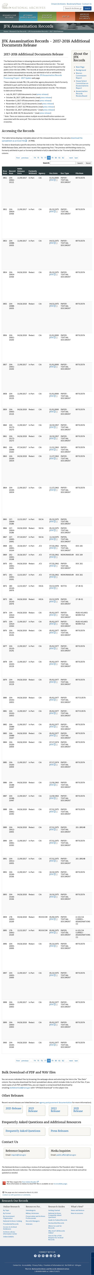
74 (35, 157)
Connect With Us (47, 1252)
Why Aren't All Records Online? (56, 1232)
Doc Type (65, 173)
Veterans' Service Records (28, 16)
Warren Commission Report (81, 75)
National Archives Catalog (12, 1221)
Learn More (72, 1270)
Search (87, 8)
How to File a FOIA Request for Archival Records (55, 1238)
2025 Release (13, 1108)
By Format (7, 1213)
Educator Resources (47, 16)
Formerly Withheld (33, 172)
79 (52, 157)
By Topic (6, 1210)
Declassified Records (56, 1223)
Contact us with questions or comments (16, 1195)
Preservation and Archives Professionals (35, 1217)
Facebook (35, 1255)
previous (25, 157)
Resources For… (33, 1206)
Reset (88, 163)
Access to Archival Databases (10, 1228)
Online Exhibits (8, 1237)
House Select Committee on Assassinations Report (82, 84)
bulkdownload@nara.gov (20, 1087)
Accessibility (26, 1265)
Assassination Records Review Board (82, 93)
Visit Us (65, 16)
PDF (51, 180)
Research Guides (56, 1206)
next (71, 157)
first (18, 157)
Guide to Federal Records (57, 1220)
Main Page (80, 67)
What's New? (77, 1206)
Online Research (11, 1206)
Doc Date (53, 173)
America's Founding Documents (84, 16)
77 (45, 157)
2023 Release (33, 1110)
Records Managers (33, 1221)
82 (63, 157)
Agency (42, 173)
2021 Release (78, 1110)
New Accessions (77, 1213)
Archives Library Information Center (10, 1233)
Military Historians (32, 1213)
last (76, 157)
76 (42, 157)
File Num (79, 173)
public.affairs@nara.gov (66, 1155)
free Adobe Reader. (30, 1182)
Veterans (29, 1224)
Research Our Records (9, 16)
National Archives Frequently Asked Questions (54, 1215)
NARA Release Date (21, 170)
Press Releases (59, 1130)
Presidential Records (11, 1224)
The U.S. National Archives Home (23, 6)
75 (38, 157)
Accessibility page (60, 1184)
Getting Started (54, 1210)
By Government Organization (9, 1217)
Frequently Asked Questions (23, 1130)
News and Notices (77, 1210)
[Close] (91, 1255)
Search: (46, 163)
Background (81, 70)
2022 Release (55, 1110)
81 (59, 157)
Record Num (12, 172)
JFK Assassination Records (38, 31)
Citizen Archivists (58, 4)
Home (6, 31)
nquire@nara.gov (19, 1155)
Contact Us (87, 4)
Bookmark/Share (74, 4)
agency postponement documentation (55, 1102)
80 (56, 157)
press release (42, 94)
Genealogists (31, 1210)
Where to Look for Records (55, 1227)
